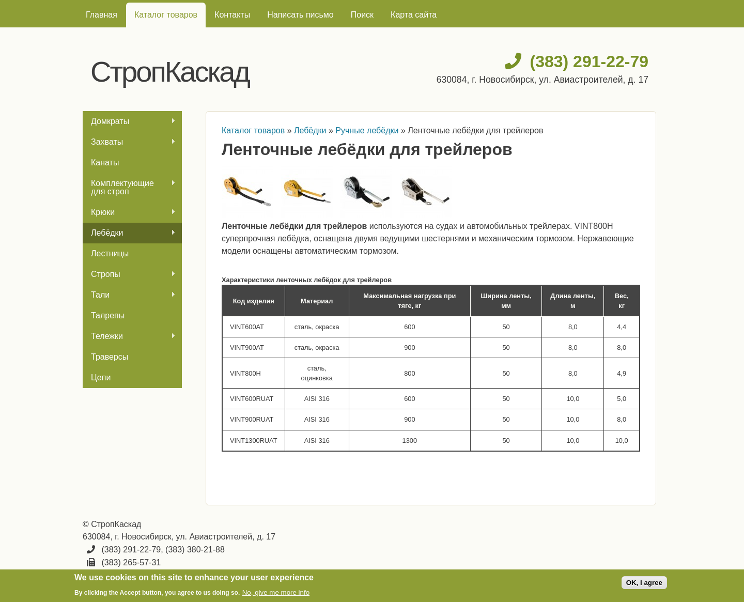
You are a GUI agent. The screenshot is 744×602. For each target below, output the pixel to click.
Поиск (362, 14)
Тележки (129, 336)
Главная (101, 14)
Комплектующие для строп (129, 187)
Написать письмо (300, 14)
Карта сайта (414, 14)
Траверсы (109, 356)
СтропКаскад (169, 71)
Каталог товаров (165, 14)
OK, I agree (644, 582)
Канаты (105, 162)
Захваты (129, 142)
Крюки (129, 212)
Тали (129, 295)
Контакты (232, 14)
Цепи (101, 377)
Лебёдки (129, 233)
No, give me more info (275, 592)
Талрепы (108, 315)
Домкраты (129, 121)
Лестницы (110, 253)
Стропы (129, 274)
